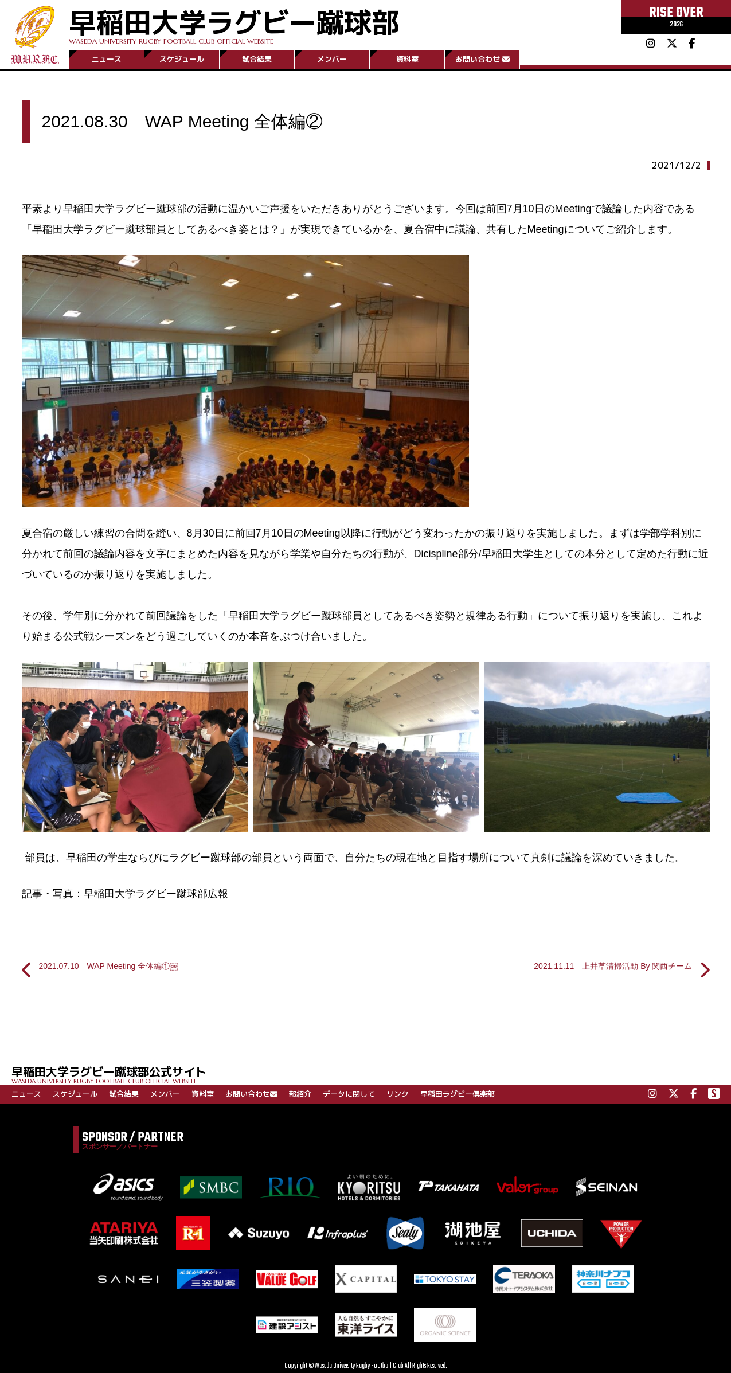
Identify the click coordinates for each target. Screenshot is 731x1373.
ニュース (107, 59)
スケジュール (181, 59)
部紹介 (300, 1094)
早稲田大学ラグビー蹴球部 (234, 24)
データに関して (349, 1094)
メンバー (332, 59)
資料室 (407, 59)
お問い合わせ (482, 59)
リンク (397, 1094)
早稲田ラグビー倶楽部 (457, 1094)
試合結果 (257, 59)
